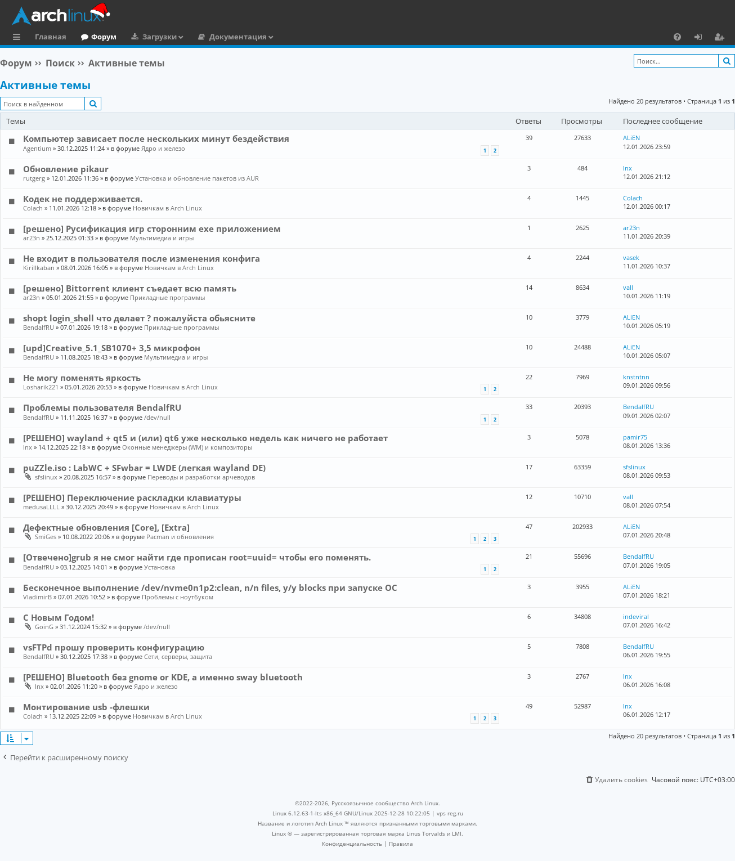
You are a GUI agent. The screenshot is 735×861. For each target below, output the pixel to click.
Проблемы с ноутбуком (177, 597)
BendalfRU (38, 327)
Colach (33, 208)
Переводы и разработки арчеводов (201, 477)
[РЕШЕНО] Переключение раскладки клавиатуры (132, 497)
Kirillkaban (39, 267)
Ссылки (18, 38)
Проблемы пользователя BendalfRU (102, 407)
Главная (50, 37)
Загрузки (159, 37)
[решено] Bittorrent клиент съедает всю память (129, 288)
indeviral (636, 616)
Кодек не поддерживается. (82, 198)
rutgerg (34, 178)
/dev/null (157, 417)
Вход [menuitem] (702, 38)
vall (628, 287)
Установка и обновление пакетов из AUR (197, 178)
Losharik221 (41, 387)
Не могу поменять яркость (82, 377)
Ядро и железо (163, 148)
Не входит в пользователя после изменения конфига (141, 258)
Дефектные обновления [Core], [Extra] (106, 527)
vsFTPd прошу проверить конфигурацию (113, 647)
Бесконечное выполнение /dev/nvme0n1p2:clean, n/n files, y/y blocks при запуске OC (210, 587)
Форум (103, 37)
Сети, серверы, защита (178, 656)
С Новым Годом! (58, 617)
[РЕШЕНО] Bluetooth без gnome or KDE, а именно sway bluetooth (163, 677)
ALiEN (631, 137)
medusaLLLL (41, 507)
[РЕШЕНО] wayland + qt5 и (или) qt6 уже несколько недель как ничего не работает (205, 437)
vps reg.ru (450, 813)
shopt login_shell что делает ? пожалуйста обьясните (139, 318)
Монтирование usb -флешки (86, 706)
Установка (159, 567)
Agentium (37, 148)
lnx (627, 168)
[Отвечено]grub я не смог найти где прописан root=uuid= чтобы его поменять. (197, 557)
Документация (238, 37)
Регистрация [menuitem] (721, 38)
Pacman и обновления (180, 536)
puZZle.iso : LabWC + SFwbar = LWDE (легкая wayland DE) (144, 467)
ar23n (31, 238)
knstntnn (636, 377)
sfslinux (46, 477)
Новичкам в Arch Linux (167, 208)
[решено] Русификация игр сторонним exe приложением (152, 228)
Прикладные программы (167, 297)
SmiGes (45, 536)
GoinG (44, 626)
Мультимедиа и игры (162, 238)
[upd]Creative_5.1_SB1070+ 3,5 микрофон (111, 347)
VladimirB (37, 597)
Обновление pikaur (66, 168)
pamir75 (635, 437)
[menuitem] (677, 36)
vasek (631, 257)
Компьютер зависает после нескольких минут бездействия (156, 138)
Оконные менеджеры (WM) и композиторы (187, 447)
